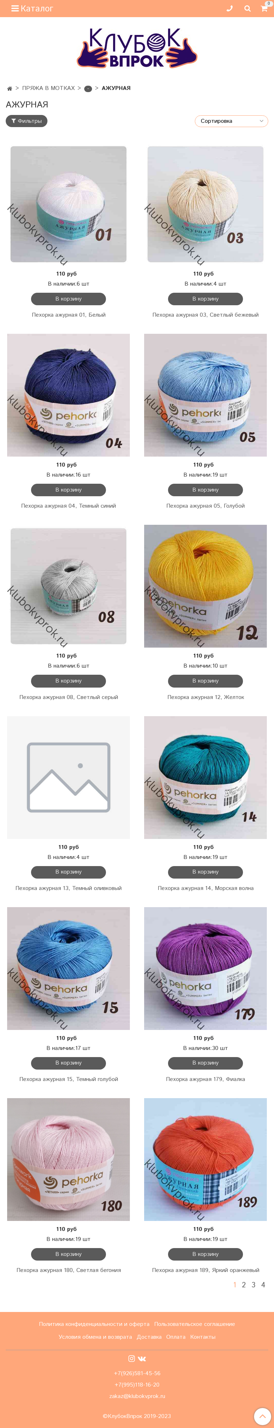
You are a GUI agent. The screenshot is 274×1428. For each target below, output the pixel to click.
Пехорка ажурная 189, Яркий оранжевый (205, 1270)
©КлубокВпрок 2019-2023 (137, 1416)
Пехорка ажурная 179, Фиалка (205, 1079)
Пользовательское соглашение (194, 1324)
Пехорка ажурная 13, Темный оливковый (68, 888)
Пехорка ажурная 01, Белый (69, 315)
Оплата (176, 1337)
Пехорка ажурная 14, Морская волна (206, 888)
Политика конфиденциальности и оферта (94, 1324)
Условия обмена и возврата (95, 1337)
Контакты (202, 1337)
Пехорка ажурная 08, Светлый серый (68, 697)
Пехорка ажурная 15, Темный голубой (68, 1079)
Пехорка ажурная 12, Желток (205, 697)
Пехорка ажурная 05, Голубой (205, 506)
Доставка (149, 1337)
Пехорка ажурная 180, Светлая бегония (68, 1270)
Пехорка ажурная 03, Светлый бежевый (205, 315)
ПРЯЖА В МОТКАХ (48, 88)
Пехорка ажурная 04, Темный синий (68, 506)
